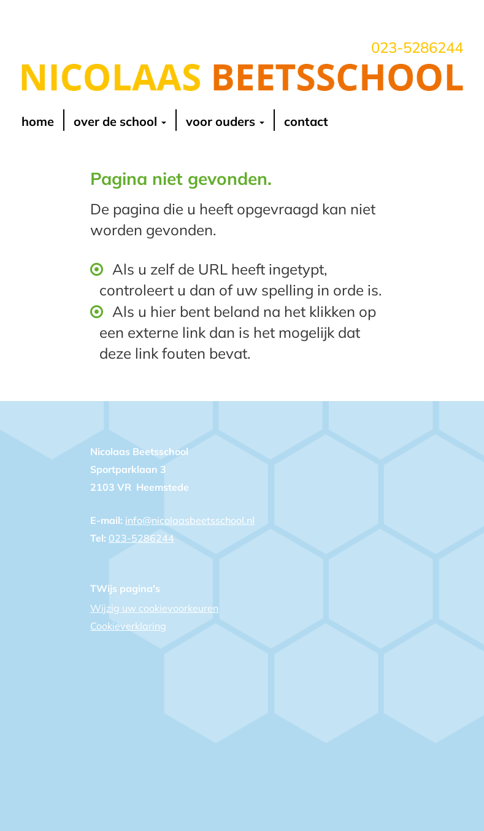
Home (37, 121)
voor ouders (225, 121)
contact (306, 121)
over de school (120, 121)
